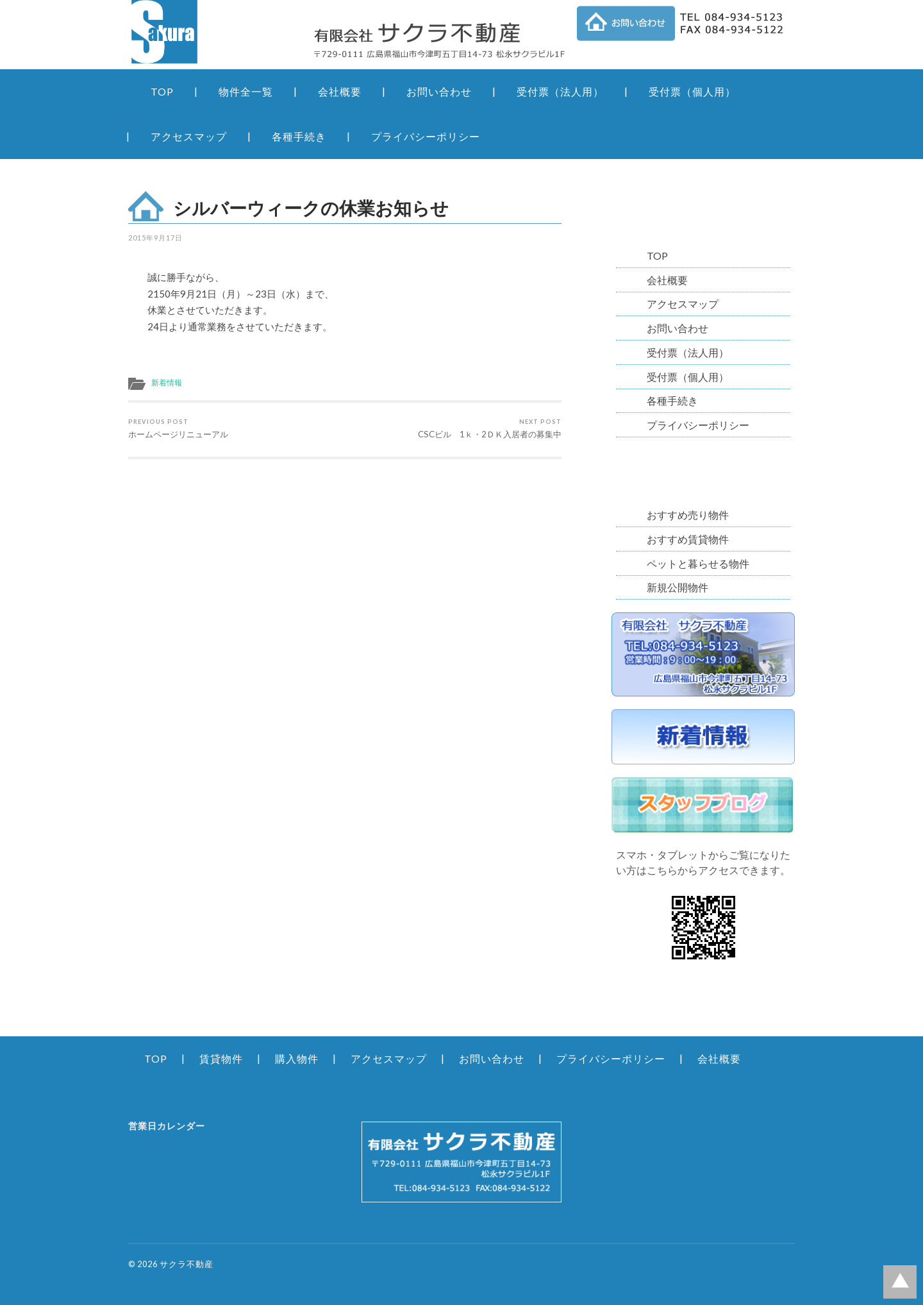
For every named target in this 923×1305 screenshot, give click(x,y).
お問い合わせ (439, 91)
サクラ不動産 (186, 1264)
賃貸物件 (221, 1058)
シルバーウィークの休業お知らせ (311, 208)
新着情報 (166, 382)
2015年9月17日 (155, 237)
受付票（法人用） (560, 91)
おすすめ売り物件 (688, 515)
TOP (162, 91)
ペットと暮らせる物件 (698, 563)
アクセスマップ (189, 136)
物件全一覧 (246, 91)
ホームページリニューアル (178, 428)
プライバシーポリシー (425, 136)
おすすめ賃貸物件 (688, 539)
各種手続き (299, 136)
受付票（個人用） (692, 91)
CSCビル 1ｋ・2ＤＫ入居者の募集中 (489, 428)
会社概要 (340, 91)
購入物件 (297, 1058)
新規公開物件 (677, 587)
